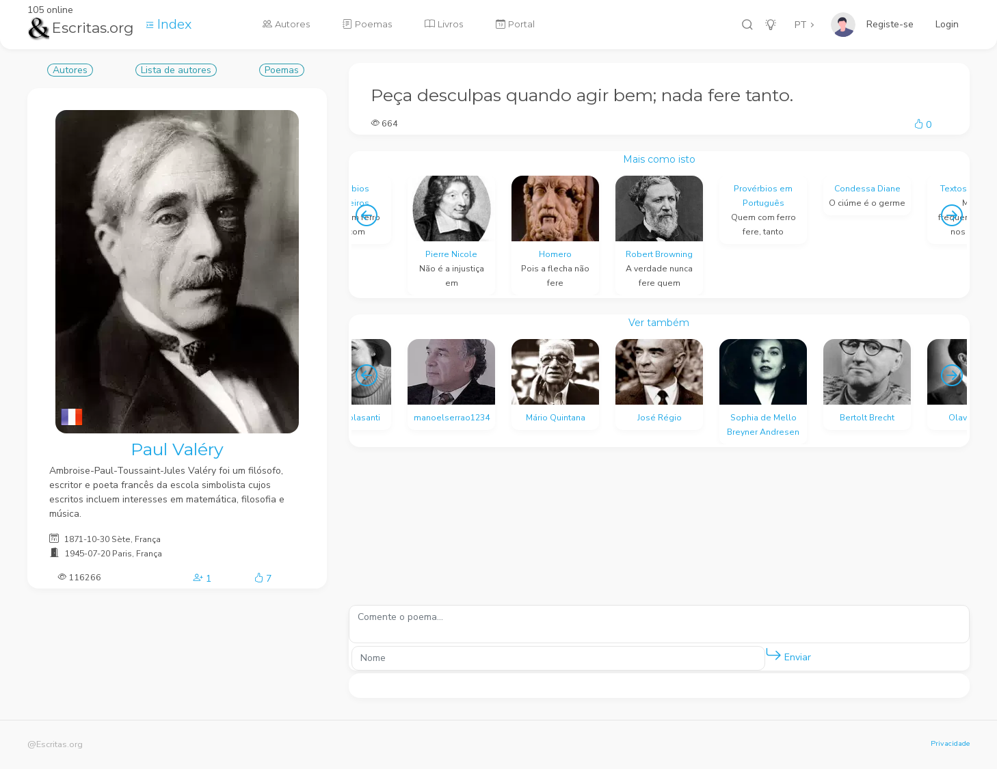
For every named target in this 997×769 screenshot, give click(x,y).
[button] (773, 655)
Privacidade (950, 743)
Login (947, 24)
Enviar (788, 654)
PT (801, 24)
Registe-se (890, 24)
